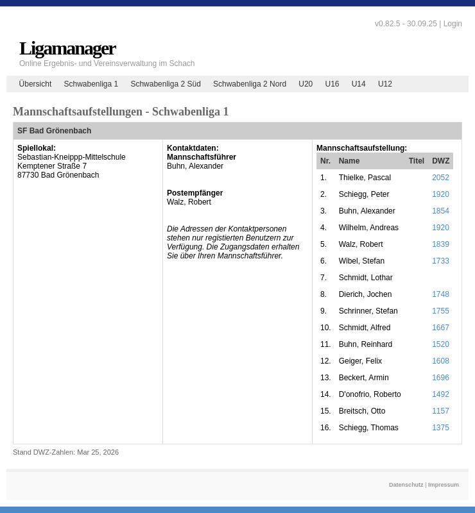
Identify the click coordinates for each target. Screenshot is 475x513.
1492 (440, 394)
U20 (305, 84)
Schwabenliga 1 (91, 84)
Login (453, 23)
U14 (359, 84)
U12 (385, 84)
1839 (440, 244)
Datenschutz (406, 485)
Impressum (443, 485)
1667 (440, 327)
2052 (440, 177)
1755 (440, 311)
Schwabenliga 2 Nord (249, 84)
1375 (440, 427)
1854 (440, 210)
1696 (440, 377)
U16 (332, 84)
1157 (440, 411)
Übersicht (35, 84)
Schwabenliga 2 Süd (165, 84)
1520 (440, 344)
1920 (440, 194)
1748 (440, 294)
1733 (440, 260)
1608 (440, 361)
